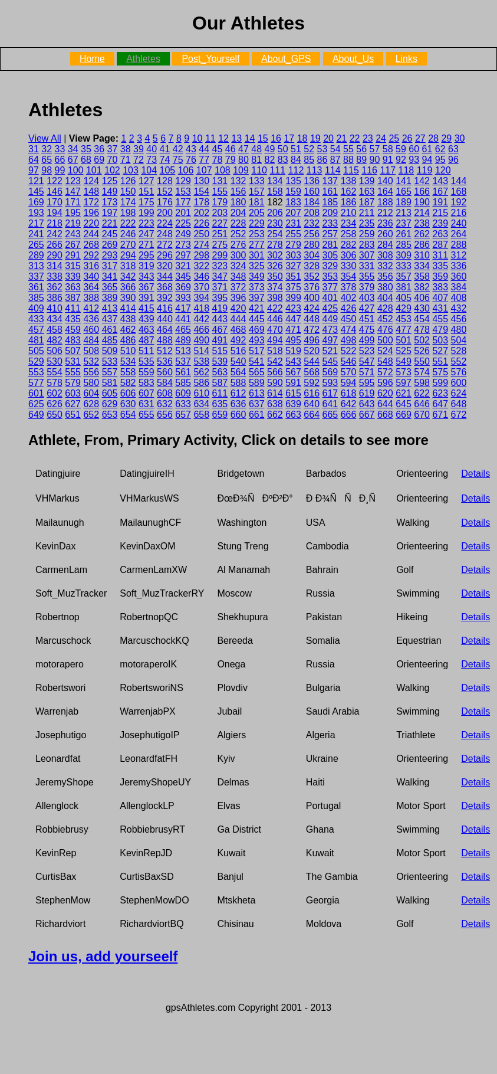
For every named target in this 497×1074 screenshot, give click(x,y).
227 (220, 223)
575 (440, 372)
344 (165, 276)
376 (312, 287)
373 (257, 287)
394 (201, 298)
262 (422, 234)
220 (91, 223)
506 (54, 351)
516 (238, 351)
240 (459, 223)
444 (238, 319)
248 (165, 234)
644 (385, 404)
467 (220, 330)
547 (367, 361)
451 (367, 319)
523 (367, 351)
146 (54, 191)
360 (459, 276)
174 (128, 202)
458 (54, 330)
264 (459, 234)
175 (146, 202)
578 (54, 383)
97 (33, 170)
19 (315, 138)
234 (349, 223)
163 (367, 191)
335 (440, 266)
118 (406, 170)
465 (183, 330)
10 (197, 138)
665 (330, 415)
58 (388, 149)
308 (385, 255)
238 (422, 223)
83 (283, 160)
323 (220, 266)
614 (275, 393)
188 (385, 202)
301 (257, 255)
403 (367, 298)
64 (33, 160)
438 (128, 319)
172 (91, 202)
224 (165, 223)
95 (440, 160)
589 (257, 383)
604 (91, 393)
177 (183, 202)
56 (361, 149)
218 (54, 223)
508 (91, 351)
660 (238, 415)
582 (128, 383)
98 (46, 170)
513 (183, 351)
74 (165, 160)
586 (201, 383)
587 (220, 383)
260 (385, 234)
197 (110, 213)
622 (422, 393)
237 (404, 223)
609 (183, 393)
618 (349, 393)
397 (257, 298)
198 (128, 213)
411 (73, 308)
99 (60, 170)
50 (283, 149)
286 (422, 245)
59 (401, 149)
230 (275, 223)
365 (110, 287)
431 (440, 308)
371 (220, 287)
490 (201, 340)
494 (275, 340)
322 (201, 266)
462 (128, 330)
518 (275, 351)
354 (349, 276)
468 (238, 330)
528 (459, 351)
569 (330, 372)
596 (385, 383)
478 (422, 330)
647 (440, 404)
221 (110, 223)
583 (146, 383)
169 (36, 202)
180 (238, 202)
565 (257, 372)
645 (404, 404)
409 (36, 308)
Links (406, 59)
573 (404, 372)
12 (223, 138)
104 (149, 170)
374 (275, 287)
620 (385, 393)
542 (275, 361)
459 (73, 330)
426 (349, 308)
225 (183, 223)
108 (223, 170)
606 (128, 393)
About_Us (353, 59)
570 (349, 372)
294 (128, 255)
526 (422, 351)
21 (341, 138)
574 (422, 372)
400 (312, 298)
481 (36, 340)
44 (204, 149)
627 (73, 404)
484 (91, 340)
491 (220, 340)
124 (91, 181)
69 (99, 160)
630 (128, 404)
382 (422, 287)
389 (110, 298)
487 (146, 340)
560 (165, 372)
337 (36, 276)
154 (201, 191)
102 (112, 170)
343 (146, 276)
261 (404, 234)
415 (146, 308)
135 (293, 181)
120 (443, 170)
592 (312, 383)
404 (385, 298)
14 (250, 138)
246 (128, 234)
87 (335, 160)
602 (54, 393)
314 (54, 266)
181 (257, 202)
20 (328, 138)
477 (404, 330)
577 (36, 383)
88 (348, 160)
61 (427, 149)
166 (422, 191)
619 (367, 393)
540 (238, 361)
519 (293, 351)
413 (110, 308)
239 (440, 223)
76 (191, 160)
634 (201, 404)
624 (459, 393)
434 (54, 319)
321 (183, 266)
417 (183, 308)
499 (367, 340)
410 (54, 308)
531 (73, 361)
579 (73, 383)
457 (36, 330)
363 (73, 287)
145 (36, 191)
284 (385, 245)
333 (404, 266)
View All (44, 138)
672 (459, 415)
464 (165, 330)
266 (54, 245)
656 (165, 415)
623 (440, 393)
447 (293, 319)
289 (36, 255)
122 (54, 181)
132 (238, 181)
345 (183, 276)
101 (94, 170)
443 (220, 319)
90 (375, 160)
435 (73, 319)
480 (459, 330)
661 (257, 415)
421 (257, 308)
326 (275, 266)
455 (440, 319)
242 (54, 234)
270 (128, 245)
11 (210, 138)
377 (330, 287)
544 (312, 361)
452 (385, 319)
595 (367, 383)
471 (293, 330)
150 (128, 191)
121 (36, 181)
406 (422, 298)
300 (238, 255)
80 (243, 160)
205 (257, 213)
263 (440, 234)
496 (312, 340)
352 (312, 276)
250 (201, 234)
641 (330, 404)
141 (404, 181)
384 (459, 287)
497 (330, 340)
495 (293, 340)
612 (238, 393)
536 (165, 361)
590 (275, 383)
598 (422, 383)
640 (312, 404)
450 (349, 319)
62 (440, 149)
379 (367, 287)
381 (404, 287)
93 (414, 160)
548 (385, 361)
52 (309, 149)
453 (404, 319)
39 (138, 149)
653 (110, 415)
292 (91, 255)
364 (91, 287)
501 (404, 340)
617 (330, 393)
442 (201, 319)
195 (73, 213)
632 (165, 404)
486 (128, 340)
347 (220, 276)
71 (125, 160)
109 (241, 170)
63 (453, 149)
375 (293, 287)
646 (422, 404)
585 (183, 383)
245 (110, 234)
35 (86, 149)
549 (404, 361)
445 (257, 319)
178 (201, 202)
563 (220, 372)
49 (270, 149)
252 (238, 234)
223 (146, 223)
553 (36, 372)
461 (110, 330)
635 (220, 404)
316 (91, 266)
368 (165, 287)
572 (385, 372)
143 (440, 181)
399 (293, 298)
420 (238, 308)
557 (110, 372)
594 (349, 383)
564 (238, 372)
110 (259, 170)
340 (91, 276)
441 (183, 319)
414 (128, 308)
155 (220, 191)
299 (220, 255)
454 (422, 319)
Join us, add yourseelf (102, 956)
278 (275, 245)
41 (165, 149)
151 (146, 191)
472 (312, 330)
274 (201, 245)
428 (385, 308)
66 (60, 160)
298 (201, 255)
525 (404, 351)
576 (459, 372)
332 (385, 266)
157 (257, 191)
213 (404, 213)
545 (330, 361)
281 (330, 245)
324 (238, 266)
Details (475, 474)
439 (146, 319)
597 (404, 383)
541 (257, 361)
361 (36, 287)
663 (293, 415)
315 (73, 266)
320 (165, 266)
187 (367, 202)
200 (165, 213)
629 (110, 404)
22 (355, 138)
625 (36, 404)
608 (165, 393)
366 (128, 287)
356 (385, 276)
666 (349, 415)
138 (349, 181)
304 (312, 255)
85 (309, 160)
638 (275, 404)
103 (131, 170)
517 (257, 351)
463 (146, 330)
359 (440, 276)
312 (459, 255)
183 (293, 202)
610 (201, 393)
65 (46, 160)
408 (459, 298)
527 (440, 351)
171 (73, 202)
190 (422, 202)
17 (289, 138)
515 (220, 351)
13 (236, 138)
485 (110, 340)
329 (330, 266)
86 (322, 160)
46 (230, 149)
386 (54, 298)
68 (86, 160)
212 (385, 213)
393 (183, 298)
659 (220, 415)
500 (385, 340)
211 (367, 213)
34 (73, 149)
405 (404, 298)
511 (146, 351)
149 (110, 191)
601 (36, 393)
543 (293, 361)
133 (257, 181)
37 (112, 149)
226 (201, 223)
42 (178, 149)
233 (330, 223)
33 (60, 149)
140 (385, 181)
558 (128, 372)
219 (73, 223)
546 (349, 361)
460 (91, 330)
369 (183, 287)
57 (375, 149)
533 (110, 361)
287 (440, 245)
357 (404, 276)
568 (312, 372)
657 (183, 415)
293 (110, 255)
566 (275, 372)
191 (440, 202)
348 (238, 276)
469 (257, 330)
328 (312, 266)
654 (128, 415)
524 (385, 351)
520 (312, 351)
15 (263, 138)
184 (312, 202)
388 (91, 298)
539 (220, 361)
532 (91, 361)
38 (125, 149)
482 (54, 340)
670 (422, 415)
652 (91, 415)
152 (165, 191)
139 (367, 181)
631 (146, 404)
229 (257, 223)
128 (165, 181)
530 (54, 361)
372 (238, 287)
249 (183, 234)
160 (312, 191)
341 (110, 276)
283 (367, 245)
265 (36, 245)
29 (446, 138)
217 (36, 223)
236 (385, 223)
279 (293, 245)
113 (314, 170)
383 (440, 287)
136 (312, 181)
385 (36, 298)
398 (275, 298)
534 (128, 361)
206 (275, 213)
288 (459, 245)
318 (128, 266)
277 (257, 245)
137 (330, 181)
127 (146, 181)
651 (73, 415)
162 (349, 191)
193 (36, 213)
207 (293, 213)
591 (293, 383)
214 (422, 213)
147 (73, 191)
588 (238, 383)
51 (296, 149)
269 (110, 245)
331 (367, 266)
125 (110, 181)
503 (440, 340)
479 (440, 330)
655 (146, 415)
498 (349, 340)
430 (422, 308)
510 (128, 351)
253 (257, 234)
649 (36, 415)
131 (220, 181)
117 (388, 170)
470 (275, 330)
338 (54, 276)
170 (54, 202)
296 (165, 255)
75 (178, 160)
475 (367, 330)
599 (440, 383)
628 (91, 404)
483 (73, 340)
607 (146, 393)
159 (293, 191)
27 (420, 138)
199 (146, 213)
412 (91, 308)
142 (422, 181)
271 (146, 245)
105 (168, 170)
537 (183, 361)
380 (385, 287)
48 (256, 149)
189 (404, 202)
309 (404, 255)
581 (110, 383)
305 (330, 255)
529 (36, 361)
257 (330, 234)
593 (330, 383)
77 (204, 160)
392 (165, 298)
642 (349, 404)
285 (404, 245)
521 (330, 351)
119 (425, 170)
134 (275, 181)
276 (238, 245)
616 (312, 393)
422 (275, 308)
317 (110, 266)
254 (275, 234)
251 (220, 234)
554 (54, 372)
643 (367, 404)
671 (440, 415)
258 (349, 234)
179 (220, 202)
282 (349, 245)
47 (243, 149)
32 (46, 149)
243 (73, 234)
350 (275, 276)
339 (73, 276)
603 (73, 393)
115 (351, 170)
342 (128, 276)
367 (146, 287)
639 (293, 404)
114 (333, 170)
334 (422, 266)
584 (165, 383)
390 (128, 298)
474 (349, 330)
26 (407, 138)
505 (36, 351)
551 (440, 361)
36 (99, 149)
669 (404, 415)
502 (422, 340)
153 (183, 191)
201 (183, 213)
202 (201, 213)
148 (91, 191)
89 (361, 160)
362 (54, 287)
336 (459, 266)
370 (201, 287)
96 (453, 160)
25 (394, 138)
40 (151, 149)
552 (459, 361)
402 (349, 298)
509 (110, 351)
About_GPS (286, 59)
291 (73, 255)
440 (165, 319)
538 (201, 361)
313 (36, 266)
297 (183, 255)
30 (460, 138)
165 (404, 191)
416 (165, 308)
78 (217, 160)
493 (257, 340)
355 (367, 276)
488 (165, 340)
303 (293, 255)
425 (330, 308)
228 (238, 223)
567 (293, 372)
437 (110, 319)
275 (220, 245)
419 (220, 308)
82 (270, 160)
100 (76, 170)
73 (151, 160)
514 (201, 351)
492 (238, 340)
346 (201, 276)
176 (165, 202)
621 (404, 393)
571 (367, 372)
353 (330, 276)
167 (440, 191)
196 (91, 213)
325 (257, 266)
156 (238, 191)
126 (128, 181)
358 (422, 276)
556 (91, 372)
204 (238, 213)
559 (146, 372)
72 (138, 160)
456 (459, 319)
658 (201, 415)
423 (293, 308)
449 (330, 319)
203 (220, 213)
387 (73, 298)
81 (256, 160)
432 (459, 308)
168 (459, 191)
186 (349, 202)
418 (201, 308)
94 (427, 160)
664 (312, 415)
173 (110, 202)
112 (296, 170)
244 (91, 234)
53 (322, 149)
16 (276, 138)
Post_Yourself (210, 59)
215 (440, 213)
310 (422, 255)
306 (349, 255)
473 (330, 330)
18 (302, 138)
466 (201, 330)
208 (312, 213)
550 (422, 361)
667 (367, 415)
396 (238, 298)
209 (330, 213)
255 (293, 234)
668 (385, 415)
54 (335, 149)
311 (440, 255)
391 (146, 298)
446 (275, 319)
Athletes (143, 59)
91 (388, 160)
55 (348, 149)
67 (73, 160)
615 (293, 393)
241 (36, 234)
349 (257, 276)
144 (459, 181)
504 (459, 340)
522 (349, 351)
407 (440, 298)
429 (404, 308)
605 (110, 393)
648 (459, 404)
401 (330, 298)
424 (312, 308)
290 (54, 255)
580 (91, 383)
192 (459, 202)
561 (183, 372)
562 (201, 372)
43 (191, 149)
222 (128, 223)
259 (367, 234)
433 (36, 319)
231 (293, 223)
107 (204, 170)
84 (296, 160)
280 (312, 245)
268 (91, 245)
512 (165, 351)
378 (349, 287)
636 (238, 404)
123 (73, 181)
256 (312, 234)
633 (183, 404)
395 (220, 298)
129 (183, 181)
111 (277, 170)
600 (459, 383)
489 (183, 340)
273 (183, 245)
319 (146, 266)
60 (414, 149)
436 (91, 319)
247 (146, 234)
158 (275, 191)
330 (349, 266)
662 (275, 415)
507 (73, 351)
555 (73, 372)
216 (459, 213)
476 (385, 330)
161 (330, 191)
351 (293, 276)
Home (92, 59)
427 (367, 308)
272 (165, 245)
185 (330, 202)
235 (367, 223)
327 (293, 266)
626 (54, 404)
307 (367, 255)
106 (186, 170)
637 (257, 404)
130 (201, 181)
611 (220, 393)
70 (112, 160)
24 (381, 138)
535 (146, 361)
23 (368, 138)
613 (257, 393)
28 (433, 138)
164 (385, 191)
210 (349, 213)
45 (217, 149)
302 (275, 255)
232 (312, 223)
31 (33, 149)
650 (54, 415)
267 (73, 245)
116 (369, 170)
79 (230, 160)
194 (54, 213)
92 (401, 160)
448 (312, 319)
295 (146, 255)
